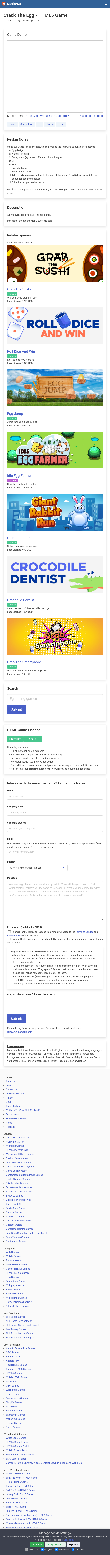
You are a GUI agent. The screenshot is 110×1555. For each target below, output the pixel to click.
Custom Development (17, 1158)
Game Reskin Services (17, 1137)
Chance (50, 124)
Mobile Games (13, 1256)
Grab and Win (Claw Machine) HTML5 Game (29, 1515)
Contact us (11, 1089)
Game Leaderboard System (20, 1166)
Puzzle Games (13, 1289)
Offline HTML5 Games (17, 1306)
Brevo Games (13, 1427)
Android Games (14, 1356)
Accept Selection (55, 1544)
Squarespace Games (17, 1398)
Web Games (12, 1252)
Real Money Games (16, 1329)
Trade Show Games (16, 1208)
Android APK (12, 1360)
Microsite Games (15, 1145)
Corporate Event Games (18, 1220)
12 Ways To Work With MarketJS (23, 1110)
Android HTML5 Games (18, 1369)
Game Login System (16, 1170)
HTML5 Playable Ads (17, 1150)
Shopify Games (14, 1402)
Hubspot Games (14, 1410)
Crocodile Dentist (20, 600)
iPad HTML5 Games (16, 1365)
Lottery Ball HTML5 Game (19, 1494)
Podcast (10, 1126)
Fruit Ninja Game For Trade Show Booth (26, 1233)
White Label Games (16, 1438)
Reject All (73, 1544)
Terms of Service (84, 932)
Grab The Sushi (19, 289)
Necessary (32, 1549)
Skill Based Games (15, 1316)
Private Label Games (17, 1183)
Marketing (78, 1549)
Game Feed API (14, 1204)
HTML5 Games (14, 1373)
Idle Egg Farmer (19, 476)
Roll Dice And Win (21, 351)
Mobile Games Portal (17, 1450)
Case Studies (13, 1106)
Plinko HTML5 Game (17, 1481)
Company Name (15, 806)
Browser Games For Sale (19, 1302)
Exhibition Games (15, 1216)
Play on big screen (91, 116)
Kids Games (12, 1277)
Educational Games (16, 1281)
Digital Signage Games (18, 1179)
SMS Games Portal (16, 1458)
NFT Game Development (19, 1321)
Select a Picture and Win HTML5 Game (26, 1519)
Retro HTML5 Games (17, 1264)
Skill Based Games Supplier (20, 1337)
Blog (8, 1101)
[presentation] (29, 1003)
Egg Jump (15, 414)
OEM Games (12, 1352)
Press (9, 1122)
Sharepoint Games (15, 1414)
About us (10, 1081)
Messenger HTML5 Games (20, 1154)
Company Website (16, 822)
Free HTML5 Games (16, 1118)
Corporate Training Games (20, 1229)
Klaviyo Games (13, 1423)
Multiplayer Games (16, 1285)
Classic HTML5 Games (18, 1268)
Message (12, 878)
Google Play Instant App (18, 1199)
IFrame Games (13, 1394)
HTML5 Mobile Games (18, 1272)
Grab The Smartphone (24, 662)
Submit (16, 709)
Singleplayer (26, 124)
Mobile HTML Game (16, 1377)
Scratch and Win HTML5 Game (22, 1527)
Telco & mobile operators (19, 1187)
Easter (61, 124)
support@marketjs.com (19, 1032)
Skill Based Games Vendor (20, 1333)
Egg (39, 124)
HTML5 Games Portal (17, 1446)
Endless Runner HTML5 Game (21, 1511)
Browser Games (14, 1260)
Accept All (37, 1544)
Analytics (46, 1549)
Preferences (62, 1549)
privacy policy (68, 1540)
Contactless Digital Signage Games (24, 1175)
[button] (106, 4)
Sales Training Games (17, 1237)
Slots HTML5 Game (16, 1506)
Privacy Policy (14, 935)
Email (10, 838)
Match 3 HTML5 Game (18, 1473)
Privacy (10, 1097)
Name (10, 790)
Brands (12, 124)
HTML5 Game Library (17, 1442)
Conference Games (16, 1241)
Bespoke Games (14, 1195)
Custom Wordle (14, 1224)
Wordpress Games (15, 1389)
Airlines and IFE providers (19, 1191)
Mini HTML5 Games (16, 1297)
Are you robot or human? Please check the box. (32, 994)
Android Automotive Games (20, 1348)
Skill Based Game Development (22, 1325)
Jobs (8, 1085)
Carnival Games (14, 1212)
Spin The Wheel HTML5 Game (21, 1477)
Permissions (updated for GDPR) (24, 927)
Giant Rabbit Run (20, 538)
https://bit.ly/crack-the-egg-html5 (47, 116)
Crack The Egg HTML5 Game (21, 1486)
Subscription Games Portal (20, 1454)
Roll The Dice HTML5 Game (20, 1490)
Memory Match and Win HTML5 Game (26, 1523)
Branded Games (14, 1293)
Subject (11, 861)
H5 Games (11, 1381)
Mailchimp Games (15, 1419)
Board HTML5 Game (16, 1502)
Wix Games (12, 1406)
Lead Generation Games (18, 1162)
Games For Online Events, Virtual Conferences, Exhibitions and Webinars (44, 1462)
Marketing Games (15, 1141)
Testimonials (12, 1114)
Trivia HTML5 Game (16, 1498)
